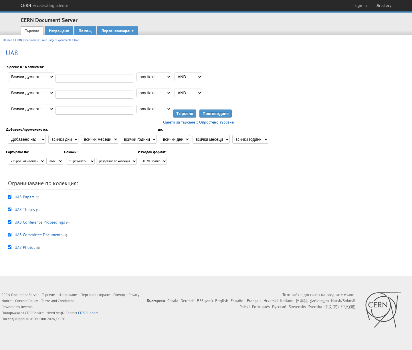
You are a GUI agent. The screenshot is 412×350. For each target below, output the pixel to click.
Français (254, 300)
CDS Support (88, 312)
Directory (383, 5)
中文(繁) (348, 306)
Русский (279, 306)
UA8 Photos (25, 247)
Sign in (360, 5)
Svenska (315, 306)
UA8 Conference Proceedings (40, 222)
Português (261, 306)
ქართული (319, 300)
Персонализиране (118, 30)
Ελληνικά (205, 300)
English (221, 300)
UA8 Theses (25, 209)
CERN (44, 5)
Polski (244, 306)
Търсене (32, 30)
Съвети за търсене (179, 122)
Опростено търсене (216, 122)
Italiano (287, 300)
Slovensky (297, 306)
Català (172, 300)
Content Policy (26, 300)
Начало (7, 40)
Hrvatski (271, 300)
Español (238, 300)
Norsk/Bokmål (343, 300)
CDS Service (34, 312)
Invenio (27, 306)
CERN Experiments (26, 40)
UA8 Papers (25, 197)
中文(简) (331, 306)
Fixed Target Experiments (56, 40)
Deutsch (188, 300)
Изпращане (59, 30)
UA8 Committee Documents (38, 234)
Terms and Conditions (57, 300)
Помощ (85, 30)
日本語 (302, 300)
